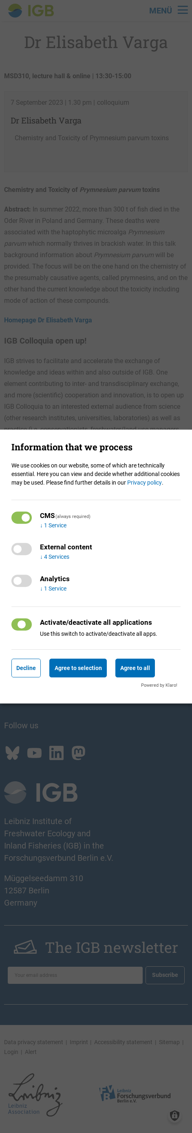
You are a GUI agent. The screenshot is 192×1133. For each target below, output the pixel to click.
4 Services (54, 557)
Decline (26, 668)
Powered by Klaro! (159, 685)
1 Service (53, 525)
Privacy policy (144, 482)
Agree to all (135, 668)
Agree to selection (78, 668)
